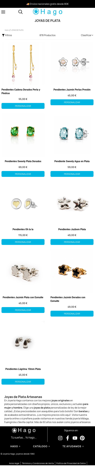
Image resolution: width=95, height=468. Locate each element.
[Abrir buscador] (20, 12)
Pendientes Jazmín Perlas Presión (72, 89)
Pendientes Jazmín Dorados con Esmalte (67, 299)
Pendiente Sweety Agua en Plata (72, 161)
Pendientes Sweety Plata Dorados (23, 161)
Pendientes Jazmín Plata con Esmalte (23, 297)
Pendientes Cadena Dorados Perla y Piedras (20, 91)
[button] (87, 35)
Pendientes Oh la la (23, 229)
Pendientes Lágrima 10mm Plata (23, 369)
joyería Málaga (81, 418)
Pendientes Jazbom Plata (72, 229)
